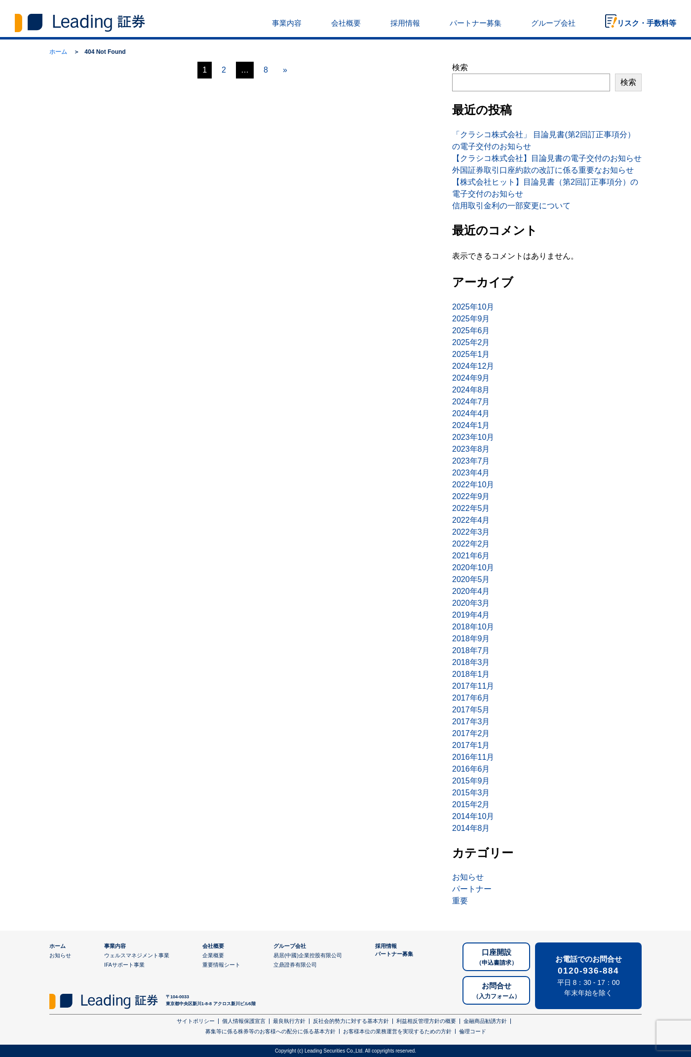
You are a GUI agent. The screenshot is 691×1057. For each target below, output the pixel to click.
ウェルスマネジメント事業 (136, 955)
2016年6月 (471, 769)
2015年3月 (471, 792)
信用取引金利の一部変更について (511, 205)
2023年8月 (471, 449)
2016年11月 (473, 757)
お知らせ (468, 877)
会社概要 (346, 23)
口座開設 (496, 957)
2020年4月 (471, 591)
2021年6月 (471, 555)
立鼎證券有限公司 (295, 965)
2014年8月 (471, 828)
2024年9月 (471, 378)
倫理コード (472, 1031)
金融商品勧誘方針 (485, 1021)
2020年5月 (471, 579)
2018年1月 (471, 674)
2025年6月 (471, 330)
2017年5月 (471, 709)
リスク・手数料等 (646, 23)
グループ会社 (553, 23)
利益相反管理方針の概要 (426, 1021)
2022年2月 (471, 544)
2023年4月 (471, 473)
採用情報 (405, 23)
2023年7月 (471, 461)
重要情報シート (221, 965)
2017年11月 (473, 686)
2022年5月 (471, 508)
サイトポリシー (196, 1021)
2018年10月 (473, 627)
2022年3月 (471, 532)
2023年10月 (473, 437)
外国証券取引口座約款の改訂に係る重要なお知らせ (543, 170)
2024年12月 (473, 366)
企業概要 (213, 955)
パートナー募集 (475, 23)
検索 (460, 67)
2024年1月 (471, 425)
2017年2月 (471, 733)
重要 (460, 901)
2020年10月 (473, 567)
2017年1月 (471, 745)
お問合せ (496, 991)
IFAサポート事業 (124, 965)
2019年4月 (471, 615)
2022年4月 (471, 520)
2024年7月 (471, 401)
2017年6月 (471, 698)
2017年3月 (471, 721)
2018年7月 (471, 650)
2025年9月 (471, 318)
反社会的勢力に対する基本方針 (351, 1021)
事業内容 (287, 23)
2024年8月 (471, 390)
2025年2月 (471, 342)
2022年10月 (473, 484)
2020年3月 (471, 603)
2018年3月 (471, 662)
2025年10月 (473, 307)
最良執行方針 (289, 1021)
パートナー (472, 889)
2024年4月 (471, 413)
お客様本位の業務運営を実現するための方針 (397, 1031)
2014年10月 (473, 816)
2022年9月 (471, 496)
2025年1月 (471, 354)
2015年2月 (471, 804)
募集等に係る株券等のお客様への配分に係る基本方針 (270, 1031)
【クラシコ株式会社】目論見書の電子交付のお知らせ (547, 158)
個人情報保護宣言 (244, 1021)
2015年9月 (471, 781)
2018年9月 (471, 638)
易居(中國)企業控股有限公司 (307, 955)
